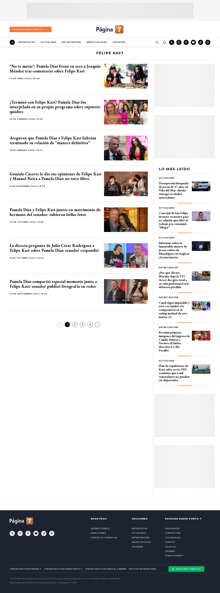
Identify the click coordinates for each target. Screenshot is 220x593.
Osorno (170, 551)
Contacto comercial (104, 537)
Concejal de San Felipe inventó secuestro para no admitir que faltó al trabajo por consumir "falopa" (174, 220)
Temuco (170, 542)
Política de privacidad (142, 569)
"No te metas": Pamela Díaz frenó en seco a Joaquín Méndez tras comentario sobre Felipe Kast (55, 68)
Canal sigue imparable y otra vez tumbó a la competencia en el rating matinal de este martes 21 (174, 310)
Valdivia (170, 547)
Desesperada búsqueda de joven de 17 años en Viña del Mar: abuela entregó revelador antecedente (173, 190)
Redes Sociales (97, 42)
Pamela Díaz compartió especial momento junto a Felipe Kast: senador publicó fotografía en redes (53, 284)
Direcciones (98, 533)
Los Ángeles (173, 537)
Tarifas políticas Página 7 (25, 569)
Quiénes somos (100, 528)
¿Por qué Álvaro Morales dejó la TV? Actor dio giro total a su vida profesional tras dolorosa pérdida (174, 280)
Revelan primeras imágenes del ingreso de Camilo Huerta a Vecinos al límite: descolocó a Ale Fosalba (174, 341)
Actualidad (48, 42)
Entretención (71, 42)
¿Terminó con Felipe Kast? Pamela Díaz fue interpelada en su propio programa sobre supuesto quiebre (55, 106)
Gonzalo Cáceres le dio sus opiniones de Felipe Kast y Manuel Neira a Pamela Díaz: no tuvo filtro (56, 176)
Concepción (172, 533)
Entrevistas (26, 42)
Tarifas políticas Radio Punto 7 (63, 569)
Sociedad (119, 42)
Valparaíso (172, 528)
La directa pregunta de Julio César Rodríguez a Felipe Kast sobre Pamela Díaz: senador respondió (54, 248)
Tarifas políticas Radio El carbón (105, 569)
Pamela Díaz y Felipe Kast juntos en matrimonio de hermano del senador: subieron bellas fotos (55, 212)
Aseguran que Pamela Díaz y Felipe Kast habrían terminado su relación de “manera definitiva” (53, 140)
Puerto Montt (174, 555)
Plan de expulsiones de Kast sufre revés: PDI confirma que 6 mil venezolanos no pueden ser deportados (174, 373)
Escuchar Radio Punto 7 (30, 29)
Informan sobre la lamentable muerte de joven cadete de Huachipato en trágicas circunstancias (174, 250)
